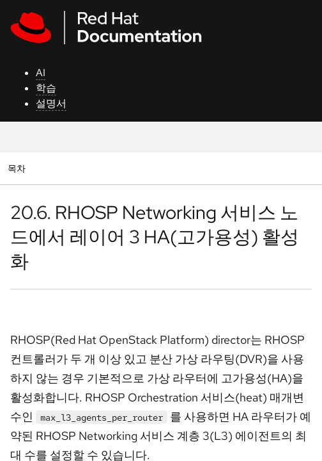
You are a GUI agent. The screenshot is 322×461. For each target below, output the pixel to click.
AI (40, 72)
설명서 (51, 103)
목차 (18, 168)
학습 (46, 88)
